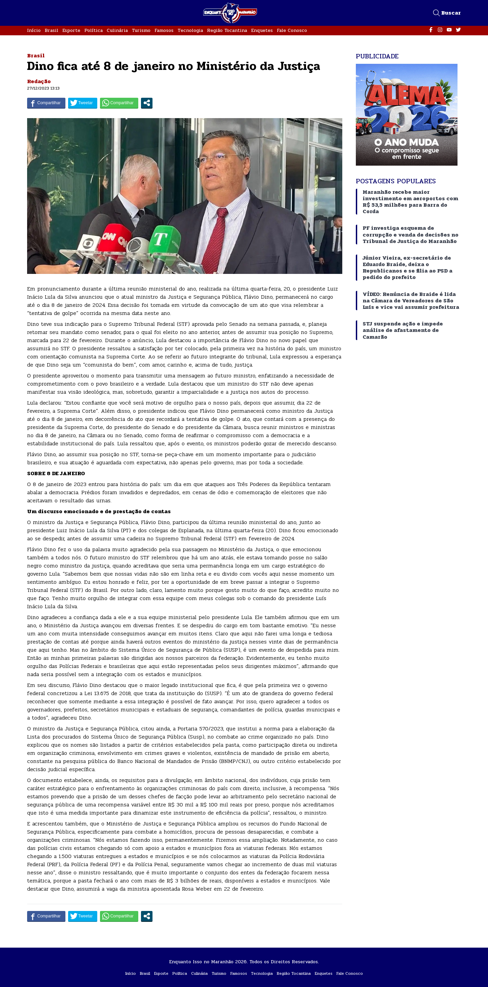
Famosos (164, 30)
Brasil (51, 30)
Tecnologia (190, 30)
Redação (39, 81)
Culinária (117, 30)
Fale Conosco (292, 30)
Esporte (71, 30)
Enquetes (262, 30)
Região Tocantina (227, 30)
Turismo (141, 30)
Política (93, 30)
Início (34, 30)
